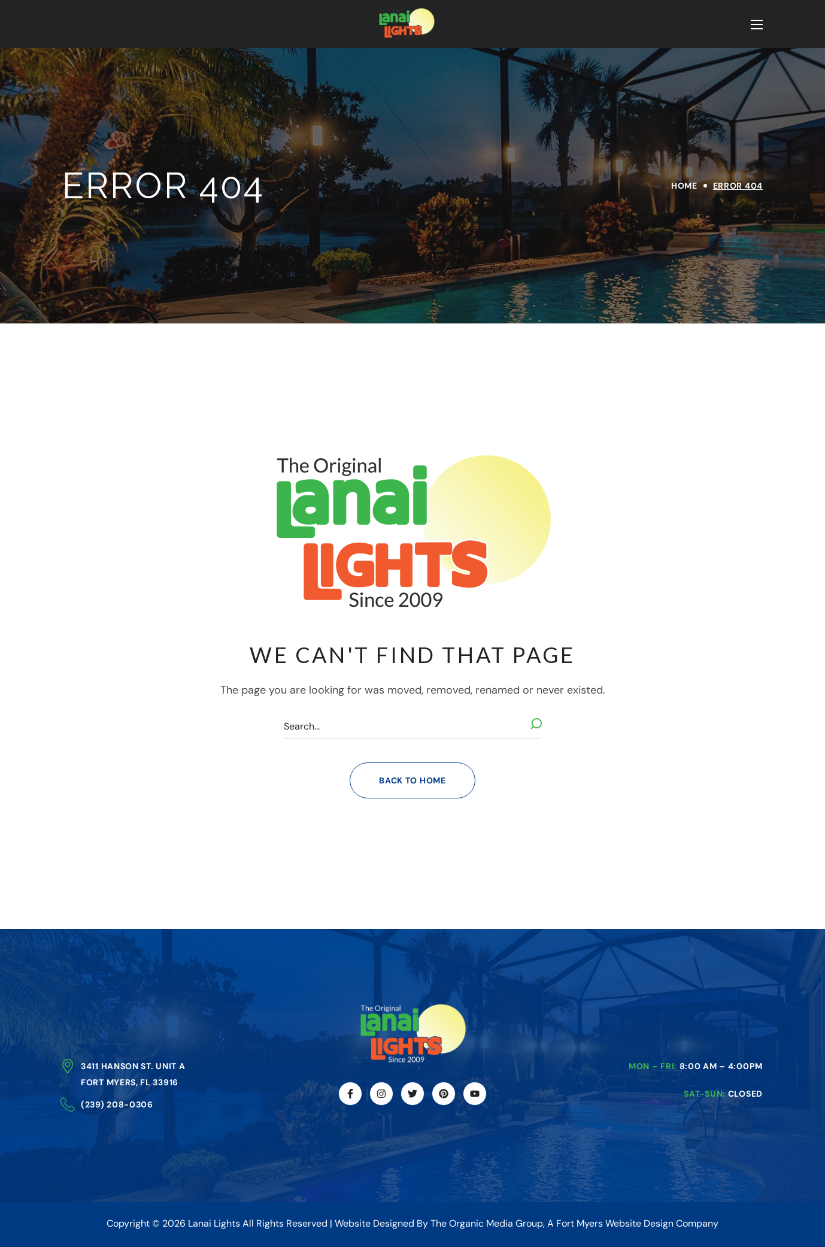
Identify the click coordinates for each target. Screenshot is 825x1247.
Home (684, 185)
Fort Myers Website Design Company (637, 1223)
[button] (412, 780)
